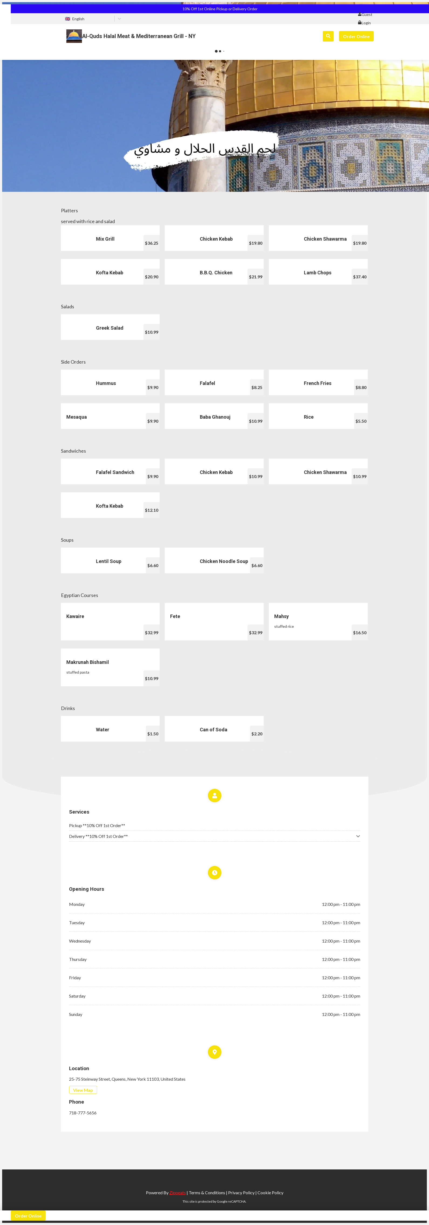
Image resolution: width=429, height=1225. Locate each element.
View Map (83, 1090)
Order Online (356, 36)
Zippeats (177, 1192)
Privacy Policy (241, 1192)
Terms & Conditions (207, 1192)
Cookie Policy (270, 1192)
